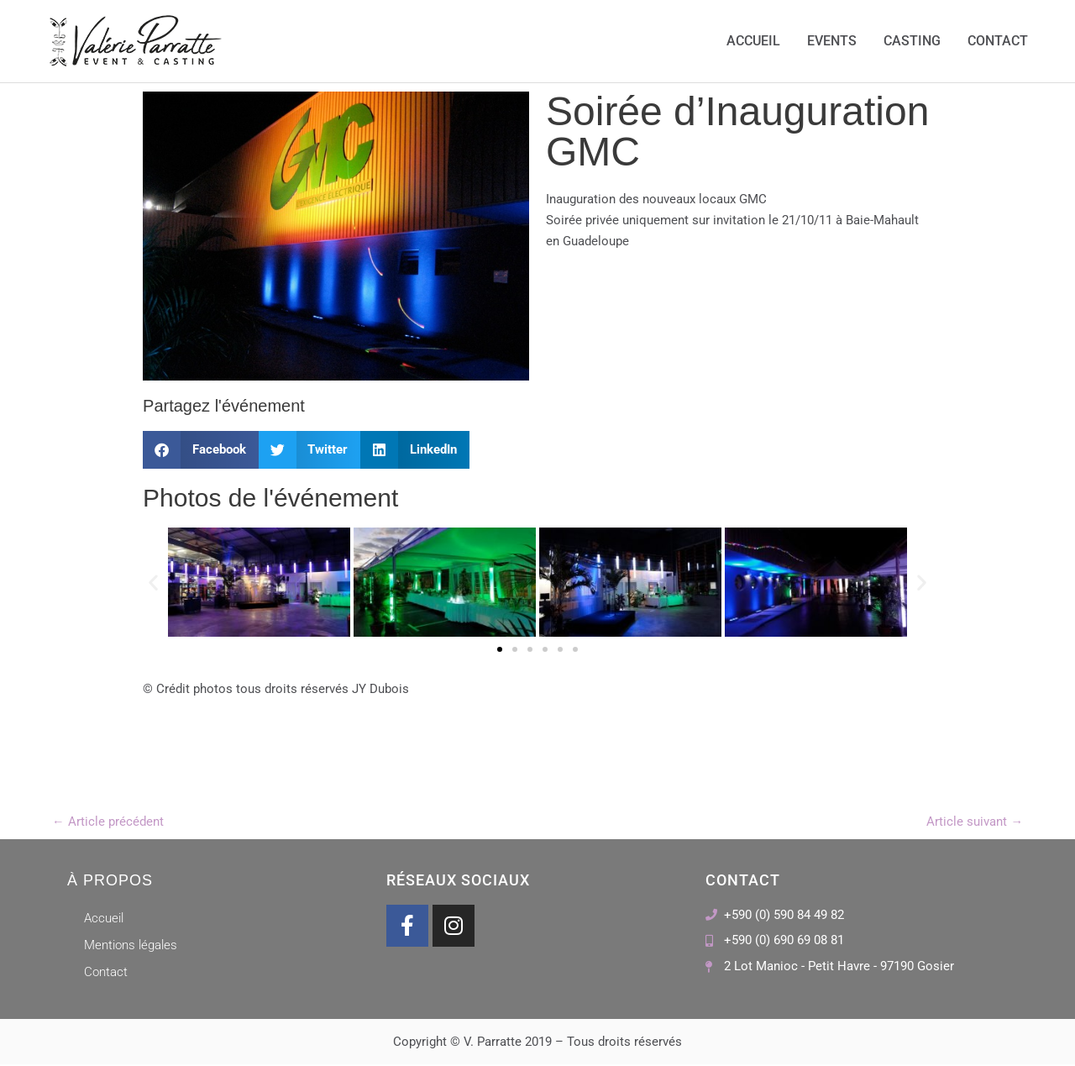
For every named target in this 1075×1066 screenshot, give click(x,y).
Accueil (753, 42)
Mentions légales (130, 946)
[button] (201, 451)
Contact (998, 42)
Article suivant (974, 822)
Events (832, 42)
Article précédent (108, 822)
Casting (912, 42)
